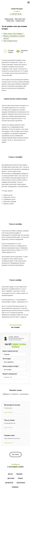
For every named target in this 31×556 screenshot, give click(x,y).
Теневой (20, 478)
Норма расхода (9, 19)
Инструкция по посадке (12, 405)
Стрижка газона (20, 21)
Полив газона (10, 21)
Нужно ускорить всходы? (11, 366)
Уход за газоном (9, 420)
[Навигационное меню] (28, 2)
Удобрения (15, 487)
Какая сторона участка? (10, 351)
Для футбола (9, 482)
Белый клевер (21, 482)
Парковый (19, 474)
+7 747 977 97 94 (15, 14)
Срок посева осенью (10, 41)
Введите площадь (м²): (10, 374)
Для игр (10, 474)
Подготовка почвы (20, 19)
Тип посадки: (7, 358)
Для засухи (11, 478)
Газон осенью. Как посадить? (13, 34)
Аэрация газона (9, 435)
